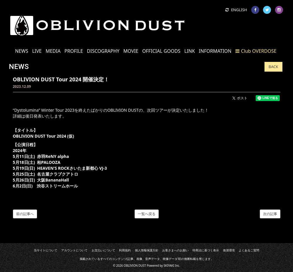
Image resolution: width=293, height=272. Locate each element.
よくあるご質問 (249, 250)
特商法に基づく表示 (205, 250)
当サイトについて (45, 250)
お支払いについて (103, 250)
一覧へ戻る (146, 213)
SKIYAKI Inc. (172, 265)
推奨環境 (229, 250)
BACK (273, 66)
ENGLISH (236, 9)
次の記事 (270, 213)
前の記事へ (25, 213)
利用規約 (125, 250)
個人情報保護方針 (146, 250)
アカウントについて (74, 250)
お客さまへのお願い (175, 250)
